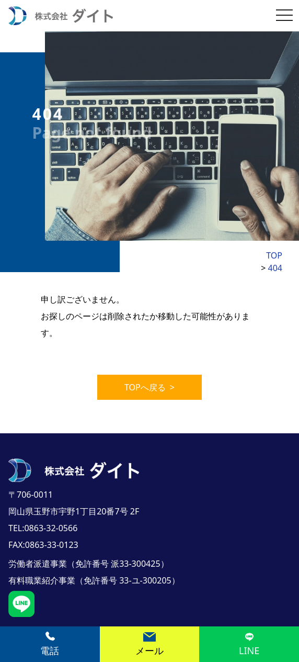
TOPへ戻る (149, 387)
